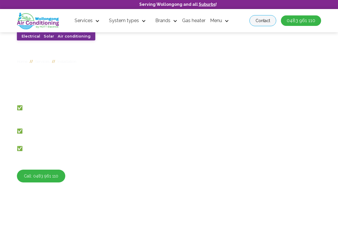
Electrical (31, 36)
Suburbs (207, 4)
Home (22, 61)
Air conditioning (74, 36)
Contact (263, 20)
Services (84, 20)
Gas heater (193, 20)
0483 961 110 (301, 20)
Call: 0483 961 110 (41, 176)
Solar (49, 36)
